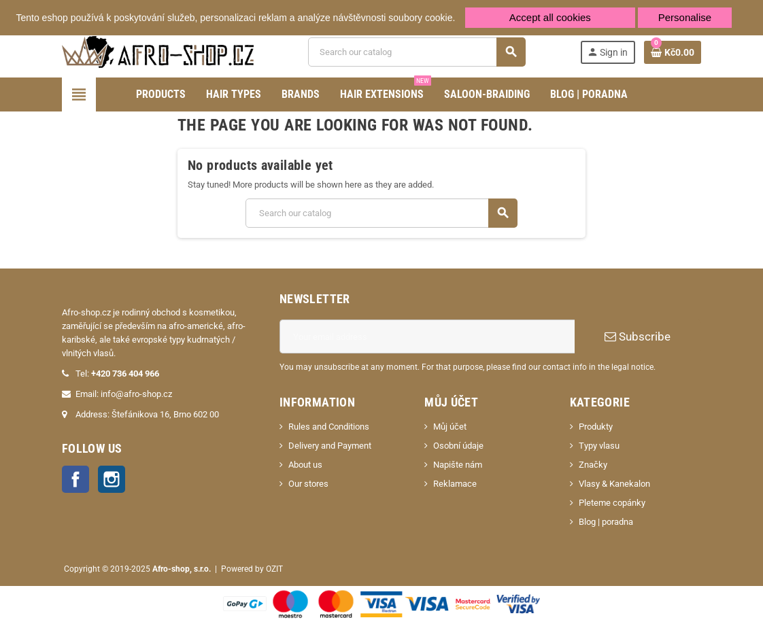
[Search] (416, 52)
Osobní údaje (458, 445)
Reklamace (455, 484)
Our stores (308, 484)
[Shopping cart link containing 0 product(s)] (672, 52)
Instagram (111, 479)
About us (305, 465)
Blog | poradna (606, 522)
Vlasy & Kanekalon (614, 484)
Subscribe (638, 336)
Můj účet (450, 426)
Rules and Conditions (328, 426)
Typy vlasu (599, 445)
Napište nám (457, 465)
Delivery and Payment (329, 445)
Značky (593, 465)
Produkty (596, 426)
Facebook (75, 479)
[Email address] (427, 336)
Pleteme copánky (612, 503)
